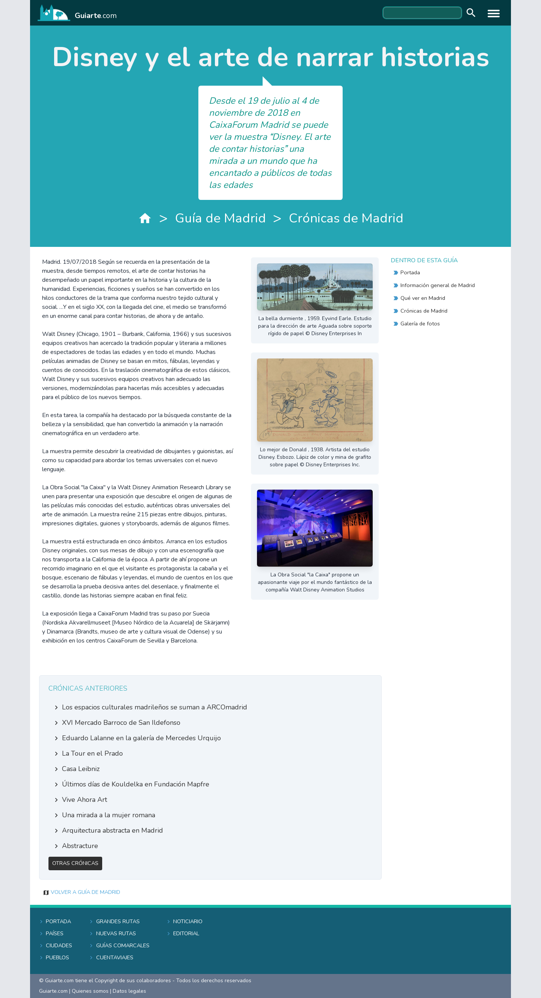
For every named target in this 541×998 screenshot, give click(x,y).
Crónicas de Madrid (346, 218)
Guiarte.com (53, 991)
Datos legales (129, 991)
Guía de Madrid (220, 218)
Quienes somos (90, 991)
